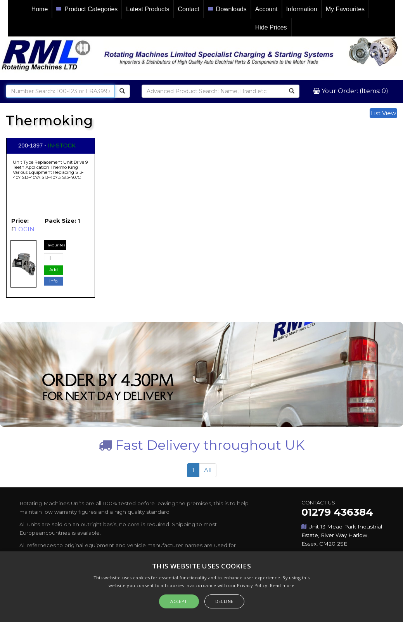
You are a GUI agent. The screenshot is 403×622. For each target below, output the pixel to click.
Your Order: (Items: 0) (354, 91)
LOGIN (25, 229)
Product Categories (87, 9)
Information (301, 9)
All (207, 470)
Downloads (227, 9)
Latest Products (147, 9)
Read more (282, 585)
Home (39, 9)
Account (266, 9)
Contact (188, 9)
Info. (53, 281)
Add (53, 269)
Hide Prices (271, 27)
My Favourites (345, 9)
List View (383, 113)
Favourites (55, 245)
